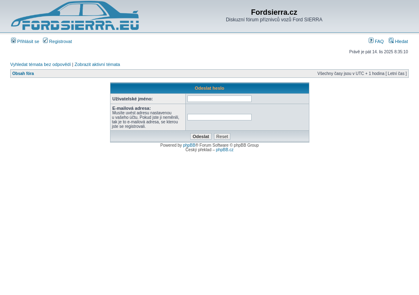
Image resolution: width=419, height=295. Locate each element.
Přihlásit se (25, 41)
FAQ (376, 41)
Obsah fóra (23, 73)
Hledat (398, 41)
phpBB (189, 145)
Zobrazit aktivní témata (97, 64)
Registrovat (57, 41)
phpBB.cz (225, 150)
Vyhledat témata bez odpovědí (40, 64)
